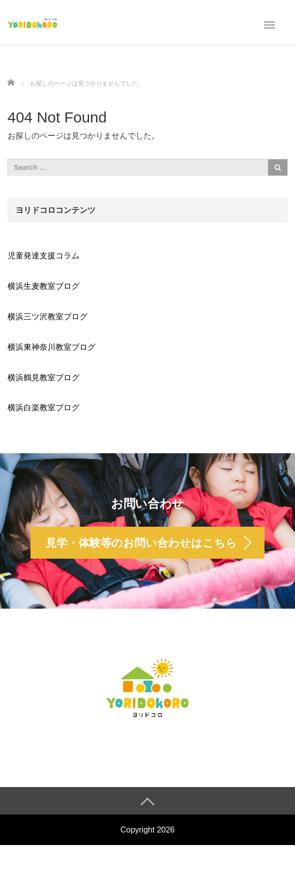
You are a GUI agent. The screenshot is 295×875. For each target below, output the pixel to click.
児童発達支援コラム (44, 255)
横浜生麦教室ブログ (44, 286)
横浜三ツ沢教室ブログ (48, 316)
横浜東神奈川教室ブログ (52, 347)
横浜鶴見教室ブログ (44, 377)
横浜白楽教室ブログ (44, 407)
